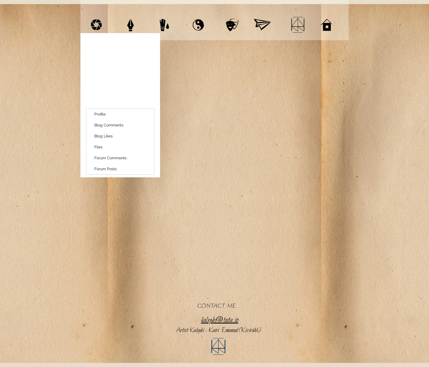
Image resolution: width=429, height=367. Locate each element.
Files (98, 147)
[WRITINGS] (130, 24)
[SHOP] (262, 24)
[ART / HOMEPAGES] (164, 24)
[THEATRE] (232, 24)
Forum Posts (105, 169)
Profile (100, 114)
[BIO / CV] (297, 24)
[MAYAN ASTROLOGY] (198, 24)
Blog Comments (108, 125)
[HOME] (326, 24)
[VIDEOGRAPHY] (96, 24)
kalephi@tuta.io (219, 320)
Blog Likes (103, 136)
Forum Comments (110, 158)
